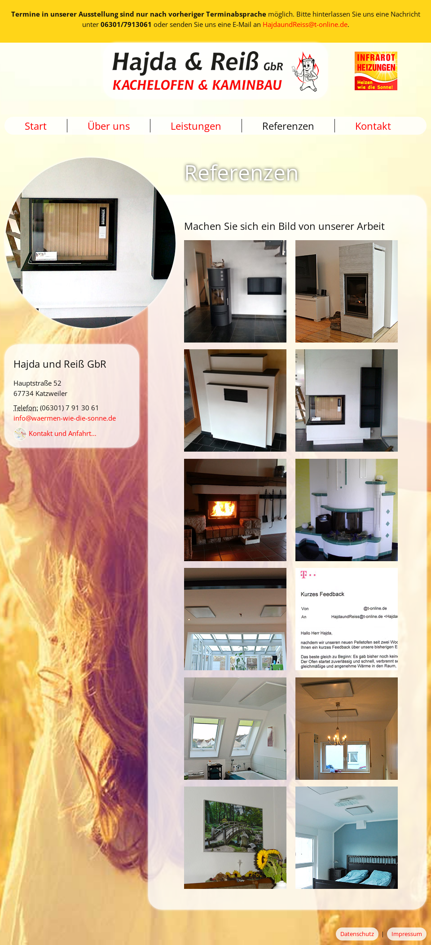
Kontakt (373, 125)
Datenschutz (357, 934)
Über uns (109, 125)
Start (36, 125)
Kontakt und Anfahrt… (55, 433)
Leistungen (196, 125)
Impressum (406, 934)
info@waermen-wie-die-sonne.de (64, 417)
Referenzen (288, 125)
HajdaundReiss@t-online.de (305, 24)
